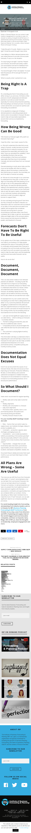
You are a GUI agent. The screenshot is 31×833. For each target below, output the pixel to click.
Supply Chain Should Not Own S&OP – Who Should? (15, 550)
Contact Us (12, 811)
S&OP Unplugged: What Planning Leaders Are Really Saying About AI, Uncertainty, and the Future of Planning (15, 667)
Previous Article (15, 547)
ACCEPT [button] (16, 830)
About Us (14, 810)
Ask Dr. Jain (24, 810)
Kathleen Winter (5, 589)
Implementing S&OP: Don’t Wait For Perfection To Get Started (15, 708)
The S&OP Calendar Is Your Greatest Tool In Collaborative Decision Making (15, 557)
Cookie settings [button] (23, 827)
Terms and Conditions (17, 812)
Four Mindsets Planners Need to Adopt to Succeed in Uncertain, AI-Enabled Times (15, 687)
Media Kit (22, 811)
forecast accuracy (7, 538)
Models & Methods (16, 24)
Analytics (26, 23)
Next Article (15, 554)
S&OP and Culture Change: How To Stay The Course (12, 588)
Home (6, 810)
